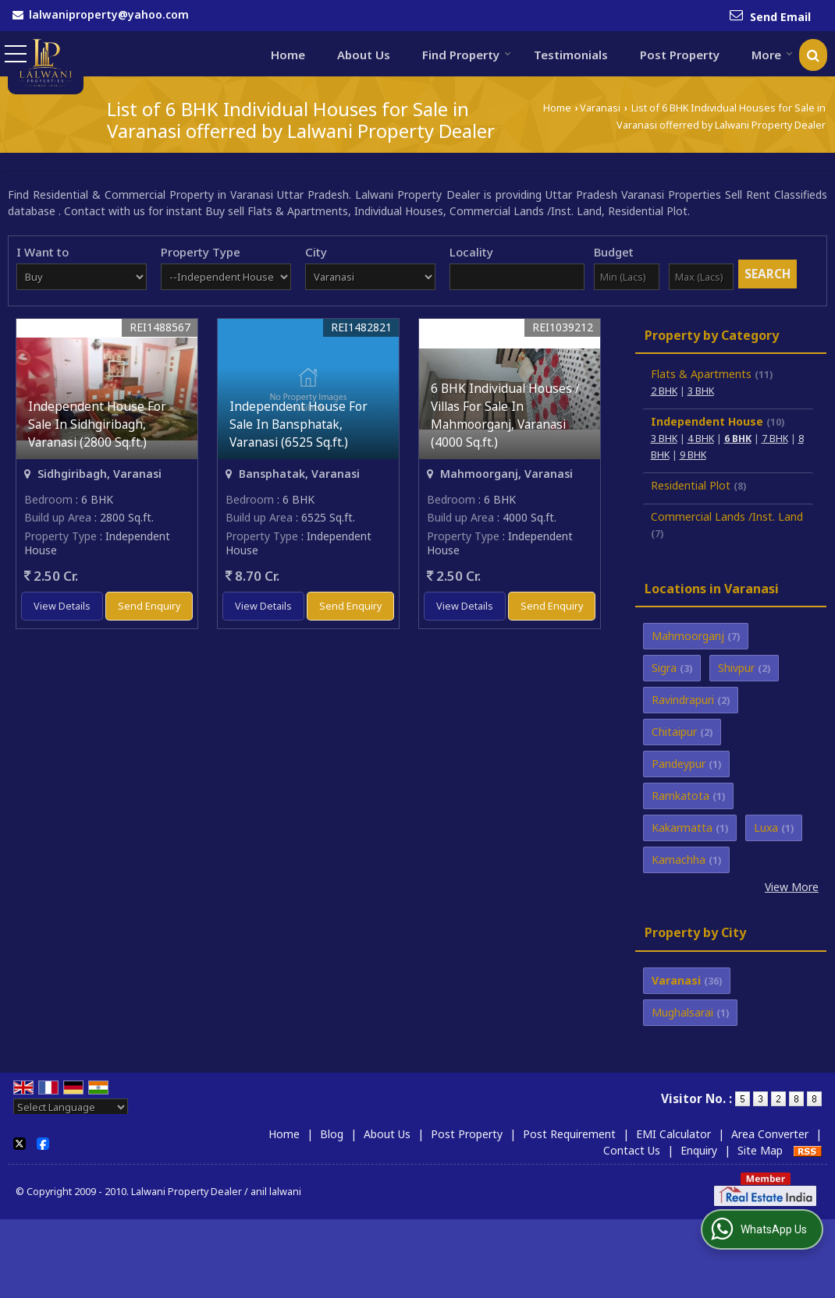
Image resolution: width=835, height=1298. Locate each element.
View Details (62, 606)
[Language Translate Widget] (70, 1107)
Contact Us (631, 1150)
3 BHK (701, 391)
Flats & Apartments (701, 373)
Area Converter (769, 1133)
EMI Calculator (673, 1133)
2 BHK (664, 391)
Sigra (664, 667)
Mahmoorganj (688, 635)
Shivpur (736, 667)
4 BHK (701, 438)
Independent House (707, 421)
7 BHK (775, 438)
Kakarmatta (682, 827)
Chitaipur (674, 731)
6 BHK (738, 438)
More (772, 54)
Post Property (680, 54)
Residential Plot (690, 485)
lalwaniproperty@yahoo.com (109, 14)
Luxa (766, 827)
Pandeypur (678, 763)
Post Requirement (569, 1133)
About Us (363, 54)
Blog (331, 1133)
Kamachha (678, 859)
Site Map (760, 1150)
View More (792, 886)
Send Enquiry (149, 606)
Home (288, 54)
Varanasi (600, 108)
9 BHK (693, 455)
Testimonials (571, 54)
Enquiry (698, 1150)
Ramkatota (680, 795)
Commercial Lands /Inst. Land (727, 516)
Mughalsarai (682, 1012)
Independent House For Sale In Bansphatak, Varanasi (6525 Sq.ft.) (298, 424)
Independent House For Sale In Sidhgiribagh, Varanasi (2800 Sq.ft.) (97, 424)
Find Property (466, 54)
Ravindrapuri (683, 699)
